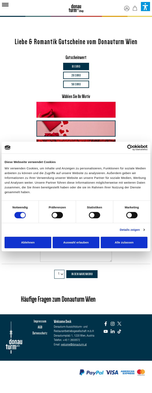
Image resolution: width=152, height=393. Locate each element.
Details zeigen (130, 229)
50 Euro (76, 84)
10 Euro (76, 66)
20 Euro (76, 75)
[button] (145, 6)
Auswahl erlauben (76, 242)
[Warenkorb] (135, 8)
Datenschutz (39, 333)
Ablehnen (28, 242)
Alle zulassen (124, 242)
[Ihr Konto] (127, 8)
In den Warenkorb (82, 274)
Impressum (40, 321)
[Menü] (5, 4)
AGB (40, 327)
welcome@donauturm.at (74, 344)
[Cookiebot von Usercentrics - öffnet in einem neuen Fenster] (130, 148)
